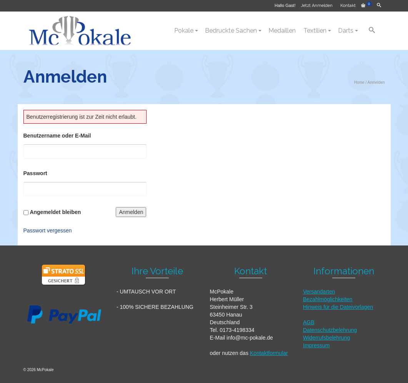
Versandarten (319, 291)
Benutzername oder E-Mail (57, 136)
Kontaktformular (269, 353)
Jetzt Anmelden (317, 5)
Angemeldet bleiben (55, 212)
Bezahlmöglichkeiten (327, 299)
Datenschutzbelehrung (330, 330)
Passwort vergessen (47, 230)
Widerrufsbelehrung (326, 338)
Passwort (35, 173)
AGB (309, 322)
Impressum (316, 345)
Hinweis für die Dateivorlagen (338, 307)
